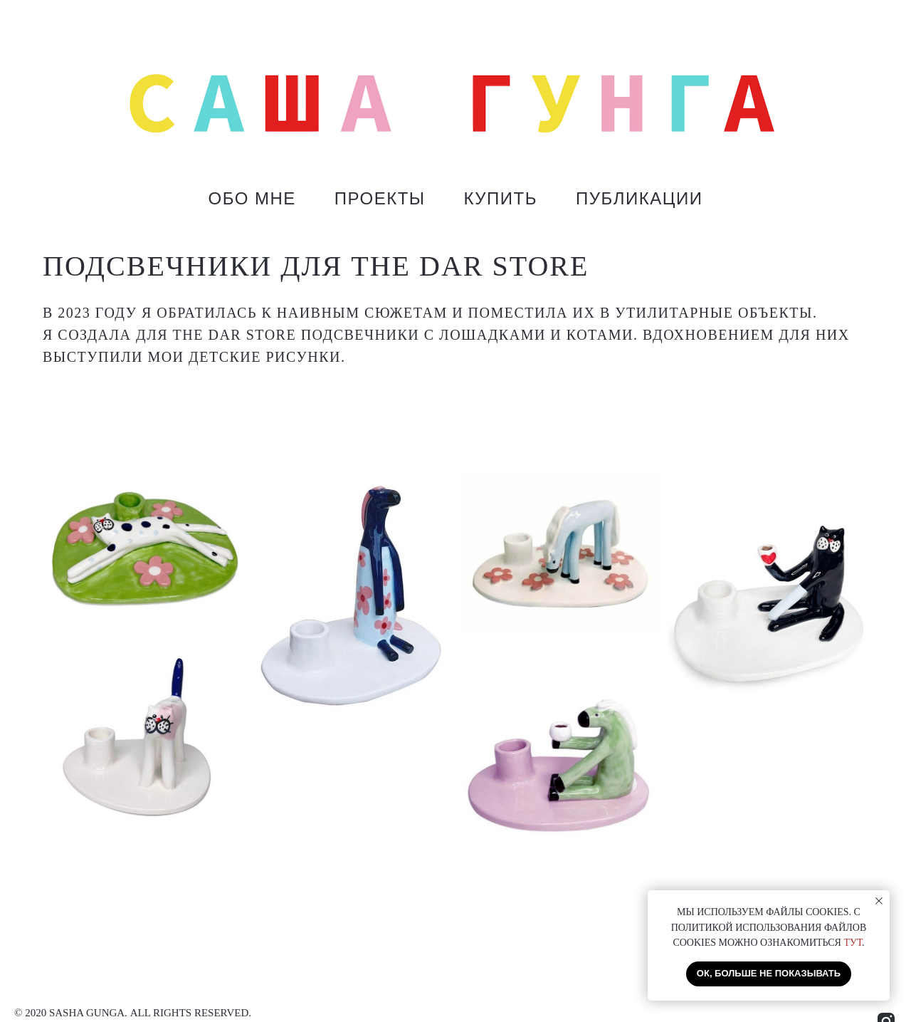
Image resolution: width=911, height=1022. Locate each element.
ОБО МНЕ (251, 198)
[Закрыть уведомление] (879, 901)
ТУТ (852, 942)
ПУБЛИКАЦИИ (639, 198)
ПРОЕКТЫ (380, 198)
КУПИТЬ (500, 198)
